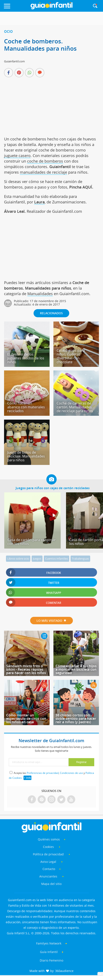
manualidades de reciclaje (43, 172)
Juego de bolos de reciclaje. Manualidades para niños (26, 456)
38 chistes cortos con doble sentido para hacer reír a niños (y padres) (76, 718)
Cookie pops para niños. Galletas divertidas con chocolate (71, 356)
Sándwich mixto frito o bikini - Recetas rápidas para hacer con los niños (26, 669)
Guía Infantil (49, 952)
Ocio (8, 31)
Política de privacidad (49, 854)
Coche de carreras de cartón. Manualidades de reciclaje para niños (75, 407)
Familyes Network (48, 943)
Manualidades (40, 293)
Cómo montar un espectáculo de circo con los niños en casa (26, 718)
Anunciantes (48, 876)
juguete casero (17, 155)
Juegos (37, 558)
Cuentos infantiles (56, 558)
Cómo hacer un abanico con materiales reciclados (26, 407)
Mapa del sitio (51, 884)
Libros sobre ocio (18, 558)
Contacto (49, 869)
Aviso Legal (48, 862)
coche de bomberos (45, 161)
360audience (64, 971)
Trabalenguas (80, 558)
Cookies (49, 847)
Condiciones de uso (71, 773)
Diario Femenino (51, 960)
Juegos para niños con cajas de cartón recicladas (53, 488)
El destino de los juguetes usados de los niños (25, 358)
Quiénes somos (49, 839)
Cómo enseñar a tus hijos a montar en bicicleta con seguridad (76, 669)
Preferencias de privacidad (43, 773)
